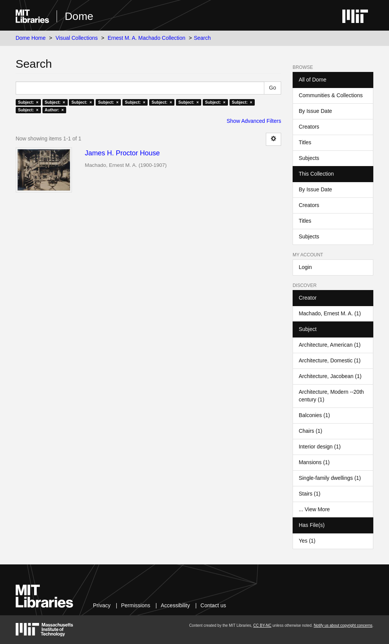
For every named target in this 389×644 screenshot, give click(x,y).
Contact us (213, 605)
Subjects (309, 158)
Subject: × (28, 102)
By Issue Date (315, 111)
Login (305, 267)
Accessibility (175, 605)
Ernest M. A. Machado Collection (146, 38)
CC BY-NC (262, 625)
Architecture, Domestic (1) (330, 360)
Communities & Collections (331, 95)
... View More (314, 509)
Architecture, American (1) (330, 345)
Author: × (54, 110)
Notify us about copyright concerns (343, 625)
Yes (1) (307, 541)
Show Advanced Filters (254, 121)
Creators (309, 127)
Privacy (102, 605)
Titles (305, 142)
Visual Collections (76, 38)
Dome (79, 16)
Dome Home (31, 38)
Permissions (135, 605)
